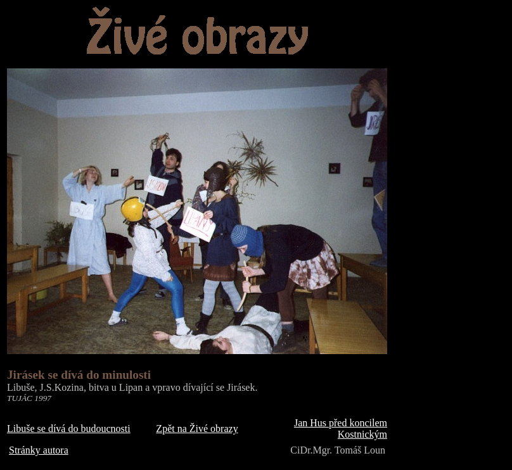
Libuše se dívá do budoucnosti (69, 428)
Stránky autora (38, 450)
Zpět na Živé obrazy (197, 428)
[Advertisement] (450, 197)
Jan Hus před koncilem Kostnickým (340, 428)
